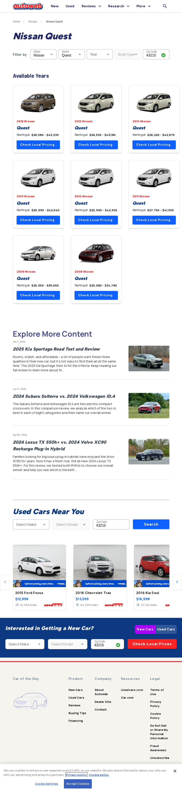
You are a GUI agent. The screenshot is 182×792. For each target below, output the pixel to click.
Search (151, 524)
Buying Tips (77, 713)
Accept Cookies (77, 784)
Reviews (75, 705)
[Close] (175, 771)
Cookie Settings (46, 784)
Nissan (33, 21)
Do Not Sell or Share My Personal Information (159, 732)
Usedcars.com (132, 690)
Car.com (127, 698)
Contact (101, 709)
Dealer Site (103, 702)
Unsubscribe (159, 758)
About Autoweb (101, 692)
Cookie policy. (99, 775)
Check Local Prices (152, 643)
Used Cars (166, 629)
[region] (91, 778)
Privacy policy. (76, 775)
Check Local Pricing (37, 145)
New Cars (145, 629)
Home (16, 21)
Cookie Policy (155, 716)
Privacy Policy (155, 704)
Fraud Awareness (158, 748)
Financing (76, 721)
